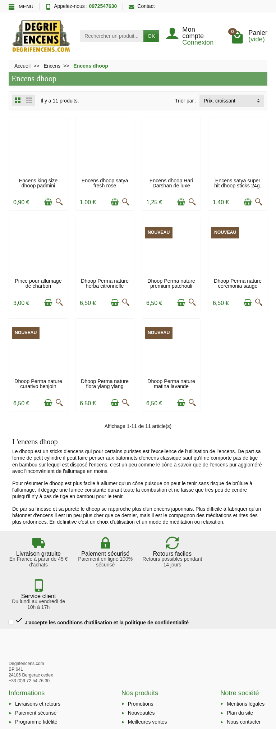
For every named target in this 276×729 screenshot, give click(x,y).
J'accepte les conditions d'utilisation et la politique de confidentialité (99, 578)
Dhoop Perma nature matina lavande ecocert (171, 386)
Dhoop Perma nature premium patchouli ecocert (171, 286)
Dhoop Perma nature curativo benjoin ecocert (38, 386)
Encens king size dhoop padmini (38, 183)
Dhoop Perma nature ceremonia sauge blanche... (238, 286)
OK (151, 36)
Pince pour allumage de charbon (38, 283)
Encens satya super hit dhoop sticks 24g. (237, 183)
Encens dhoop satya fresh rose (105, 183)
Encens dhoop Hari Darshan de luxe (171, 183)
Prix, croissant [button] (219, 101)
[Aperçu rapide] (59, 202)
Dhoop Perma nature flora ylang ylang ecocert (105, 386)
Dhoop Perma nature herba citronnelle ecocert (105, 286)
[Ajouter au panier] (48, 202)
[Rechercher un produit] (111, 36)
